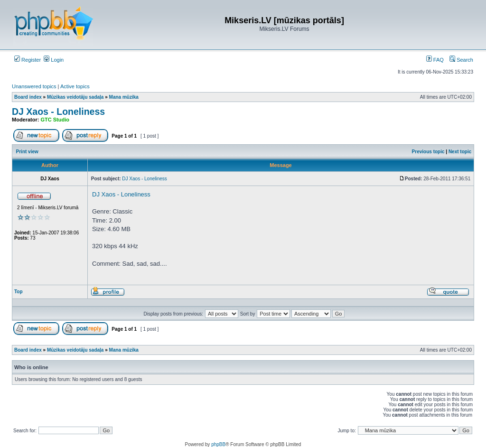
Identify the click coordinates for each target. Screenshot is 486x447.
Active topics (75, 86)
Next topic (460, 151)
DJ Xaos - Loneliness (58, 111)
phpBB (218, 444)
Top (18, 291)
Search (461, 60)
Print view (27, 151)
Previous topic (428, 151)
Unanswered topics (34, 86)
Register (27, 60)
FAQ (435, 60)
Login (54, 60)
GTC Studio (55, 119)
